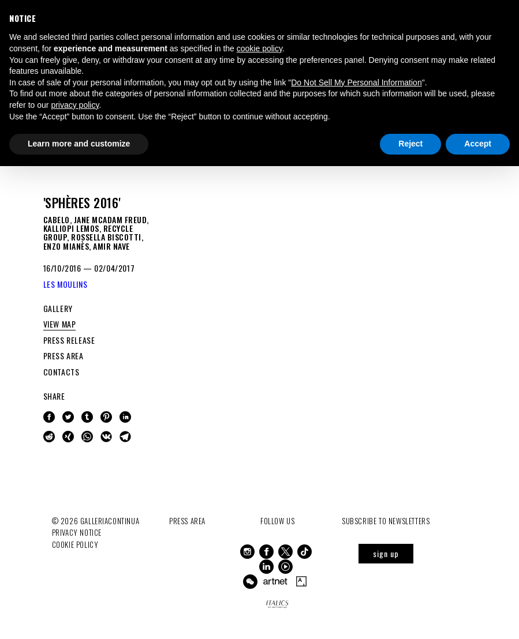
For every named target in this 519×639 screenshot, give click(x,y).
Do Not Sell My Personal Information (356, 82)
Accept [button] (477, 143)
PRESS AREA (63, 355)
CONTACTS (61, 372)
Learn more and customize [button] (79, 143)
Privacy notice (77, 532)
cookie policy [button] (259, 48)
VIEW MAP (59, 324)
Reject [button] (410, 143)
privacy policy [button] (75, 105)
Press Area (187, 521)
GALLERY (58, 308)
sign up (386, 553)
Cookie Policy (75, 544)
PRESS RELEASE (69, 340)
